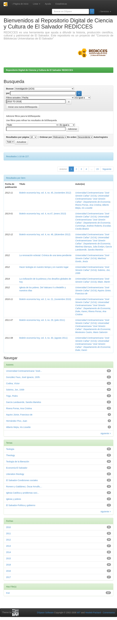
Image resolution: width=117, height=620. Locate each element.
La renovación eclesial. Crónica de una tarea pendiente (45, 255)
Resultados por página (17, 137)
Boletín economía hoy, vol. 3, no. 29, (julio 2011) (42, 320)
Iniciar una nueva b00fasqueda (22, 107)
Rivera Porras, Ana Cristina (88, 205)
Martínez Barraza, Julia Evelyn (89, 246)
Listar (36, 4)
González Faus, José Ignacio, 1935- (23, 377)
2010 (8, 527)
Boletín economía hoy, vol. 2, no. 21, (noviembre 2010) (45, 299)
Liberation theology (15, 474)
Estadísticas (61, 4)
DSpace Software (45, 612)
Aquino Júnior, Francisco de (19, 414)
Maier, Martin (104, 282)
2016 (8, 571)
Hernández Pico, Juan (16, 421)
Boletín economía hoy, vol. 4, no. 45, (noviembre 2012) (45, 192)
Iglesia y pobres (13, 499)
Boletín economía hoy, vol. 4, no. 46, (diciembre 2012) (44, 234)
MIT (78, 612)
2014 (8, 552)
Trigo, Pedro (12, 396)
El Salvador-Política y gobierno (20, 505)
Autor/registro (101, 137)
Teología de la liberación (17, 461)
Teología (10, 449)
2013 (8, 546)
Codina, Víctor (13, 383)
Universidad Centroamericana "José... (24, 371)
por (8, 93)
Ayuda (48, 4)
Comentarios (109, 612)
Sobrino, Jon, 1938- (15, 389)
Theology (10, 455)
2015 (8, 558)
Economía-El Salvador (16, 468)
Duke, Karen (81, 311)
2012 (8, 540)
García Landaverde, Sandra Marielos (23, 402)
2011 (8, 533)
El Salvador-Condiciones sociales (22, 480)
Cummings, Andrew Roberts (88, 226)
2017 (8, 577)
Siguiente (107, 169)
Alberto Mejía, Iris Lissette (18, 427)
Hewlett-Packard (93, 612)
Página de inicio (20, 4)
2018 (8, 564)
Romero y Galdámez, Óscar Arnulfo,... (24, 486)
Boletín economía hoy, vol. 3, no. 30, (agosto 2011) (43, 338)
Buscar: (10, 88)
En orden (71, 137)
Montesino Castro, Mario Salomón (91, 332)
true (8, 593)
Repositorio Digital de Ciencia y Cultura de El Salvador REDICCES (39, 70)
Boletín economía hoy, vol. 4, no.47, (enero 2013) (42, 213)
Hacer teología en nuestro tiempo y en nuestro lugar (44, 267)
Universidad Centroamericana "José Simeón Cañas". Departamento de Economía (92, 199)
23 (97, 169)
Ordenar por (46, 137)
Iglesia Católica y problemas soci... (22, 493)
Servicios (105, 11)
